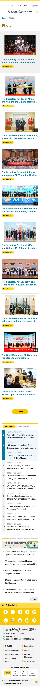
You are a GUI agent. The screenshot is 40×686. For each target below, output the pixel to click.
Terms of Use (29, 661)
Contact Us (28, 650)
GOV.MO (8, 646)
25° (25, 5)
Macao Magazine (12, 650)
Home (4, 18)
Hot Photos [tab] (24, 427)
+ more (33, 599)
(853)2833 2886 (12, 639)
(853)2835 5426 (28, 639)
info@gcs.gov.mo (12, 636)
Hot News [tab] (9, 427)
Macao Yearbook (12, 654)
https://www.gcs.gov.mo (15, 633)
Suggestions (29, 646)
